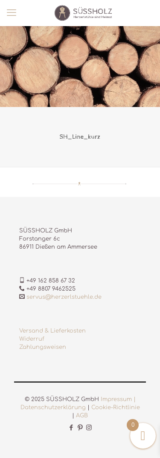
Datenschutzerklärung (53, 407)
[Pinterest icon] (80, 427)
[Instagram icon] (89, 427)
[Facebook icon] (71, 427)
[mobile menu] (11, 13)
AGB (82, 416)
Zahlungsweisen (42, 347)
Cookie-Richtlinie (115, 407)
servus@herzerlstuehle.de (64, 297)
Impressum (116, 399)
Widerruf (31, 339)
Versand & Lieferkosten (52, 331)
